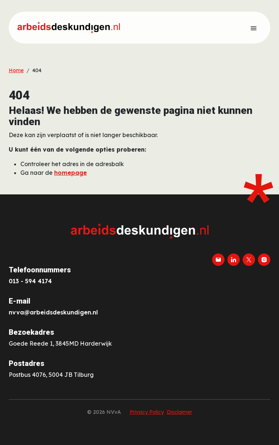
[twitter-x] (249, 260)
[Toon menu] (254, 27)
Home (16, 70)
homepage (70, 172)
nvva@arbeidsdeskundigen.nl (53, 312)
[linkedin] (233, 260)
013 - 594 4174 (30, 281)
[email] (218, 260)
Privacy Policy (147, 412)
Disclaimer (179, 412)
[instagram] (264, 260)
